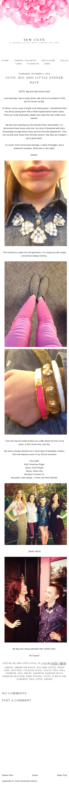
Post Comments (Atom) (26, 781)
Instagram (48, 60)
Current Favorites (25, 60)
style (39, 679)
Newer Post (7, 775)
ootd (46, 676)
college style (32, 670)
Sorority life (25, 679)
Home (5, 60)
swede (48, 679)
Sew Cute (34, 40)
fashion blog (54, 673)
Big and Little (46, 667)
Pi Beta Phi (59, 676)
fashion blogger (13, 676)
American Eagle (25, 667)
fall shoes (24, 673)
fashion (38, 673)
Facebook (33, 63)
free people (34, 676)
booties (16, 670)
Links (47, 63)
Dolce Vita (51, 670)
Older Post (62, 775)
